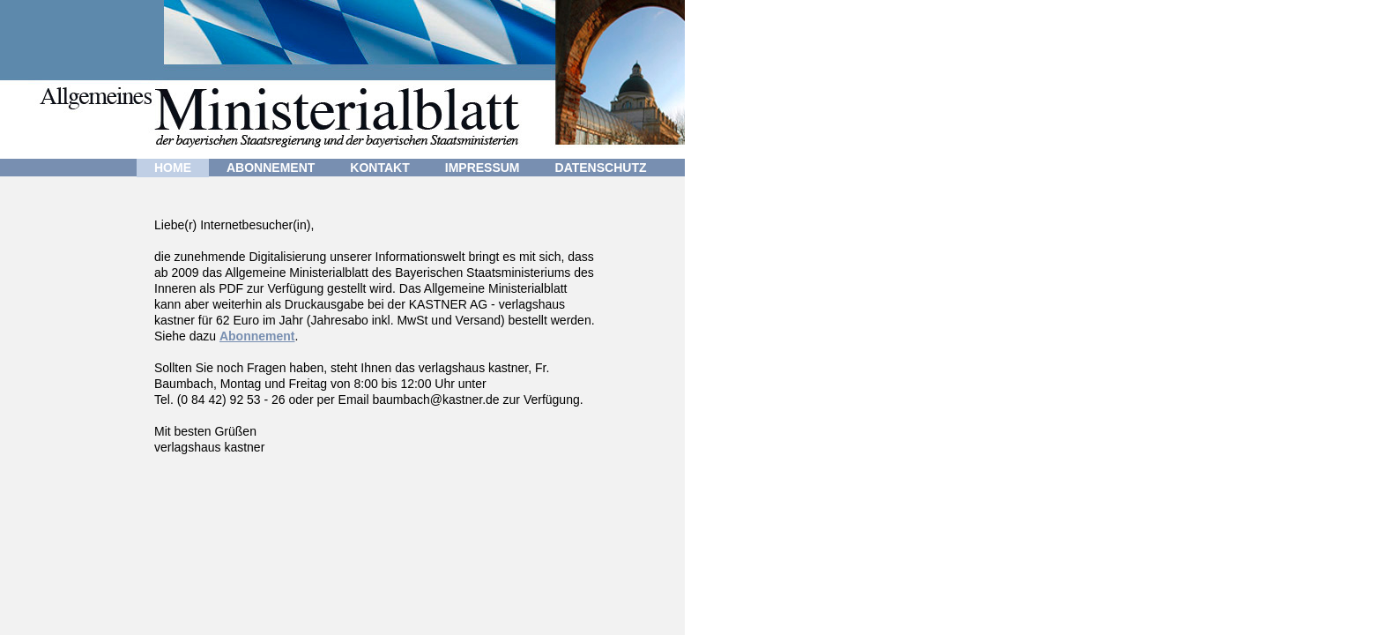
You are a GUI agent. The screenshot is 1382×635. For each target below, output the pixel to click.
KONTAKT (379, 168)
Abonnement (257, 336)
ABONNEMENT (271, 168)
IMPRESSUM (482, 168)
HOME (172, 168)
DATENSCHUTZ (601, 168)
